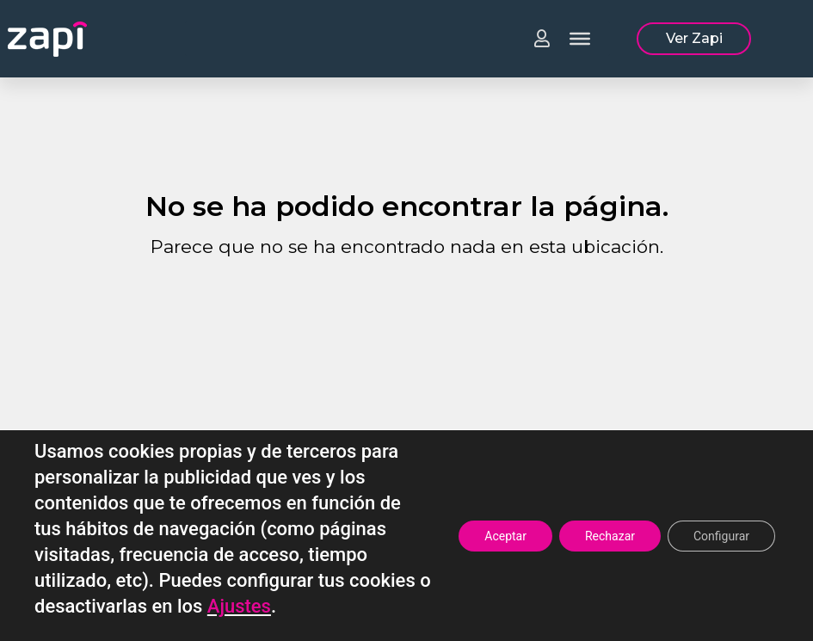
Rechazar (610, 536)
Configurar (721, 536)
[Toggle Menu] (580, 39)
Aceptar (505, 536)
